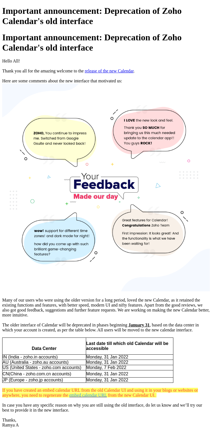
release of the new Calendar (109, 71)
